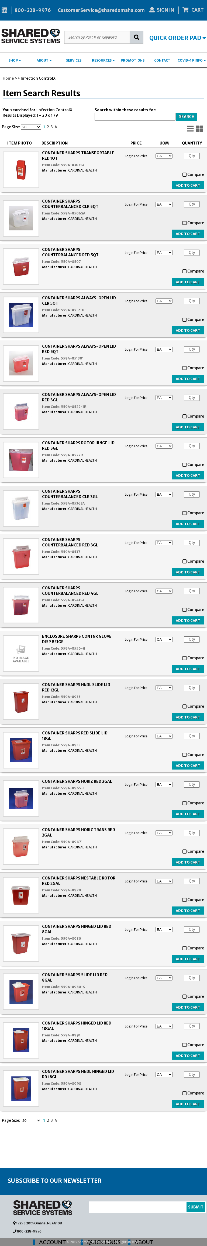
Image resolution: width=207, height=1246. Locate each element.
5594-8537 (70, 552)
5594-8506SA (73, 213)
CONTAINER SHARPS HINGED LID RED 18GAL (76, 1026)
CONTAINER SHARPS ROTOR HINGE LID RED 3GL (78, 446)
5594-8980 (71, 938)
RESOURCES (103, 60)
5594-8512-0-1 (74, 310)
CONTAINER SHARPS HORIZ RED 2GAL (77, 781)
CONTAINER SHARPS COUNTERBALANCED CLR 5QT (70, 204)
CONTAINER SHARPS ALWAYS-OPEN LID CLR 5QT (79, 300)
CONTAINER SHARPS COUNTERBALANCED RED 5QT (70, 252)
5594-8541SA (72, 600)
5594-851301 (72, 358)
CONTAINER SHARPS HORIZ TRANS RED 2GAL (78, 832)
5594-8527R (72, 455)
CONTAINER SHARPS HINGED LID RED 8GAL (76, 929)
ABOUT (44, 60)
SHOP (15, 60)
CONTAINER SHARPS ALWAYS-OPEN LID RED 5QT (79, 349)
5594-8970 (71, 890)
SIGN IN (161, 10)
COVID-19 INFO (192, 60)
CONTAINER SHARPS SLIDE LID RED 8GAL (75, 977)
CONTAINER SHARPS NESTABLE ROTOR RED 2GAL (78, 881)
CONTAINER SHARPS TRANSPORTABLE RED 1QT (78, 155)
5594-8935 (71, 697)
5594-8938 (71, 745)
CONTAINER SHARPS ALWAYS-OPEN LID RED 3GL (79, 397)
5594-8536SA (73, 503)
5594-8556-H (73, 648)
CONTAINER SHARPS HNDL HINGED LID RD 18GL (78, 1074)
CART (193, 10)
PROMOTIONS (132, 60)
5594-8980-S (73, 987)
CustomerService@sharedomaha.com (101, 10)
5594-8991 (71, 1035)
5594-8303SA (72, 165)
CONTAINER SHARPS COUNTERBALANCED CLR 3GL (70, 494)
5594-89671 (72, 842)
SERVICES (73, 60)
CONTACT (162, 60)
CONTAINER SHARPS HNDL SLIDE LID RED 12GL (76, 687)
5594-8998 (71, 1084)
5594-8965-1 (73, 788)
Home (8, 78)
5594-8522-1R (74, 407)
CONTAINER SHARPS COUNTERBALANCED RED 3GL (70, 542)
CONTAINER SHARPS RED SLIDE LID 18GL (75, 736)
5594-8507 (71, 262)
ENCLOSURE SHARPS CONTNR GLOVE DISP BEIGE (77, 639)
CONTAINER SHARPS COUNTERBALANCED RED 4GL (70, 591)
